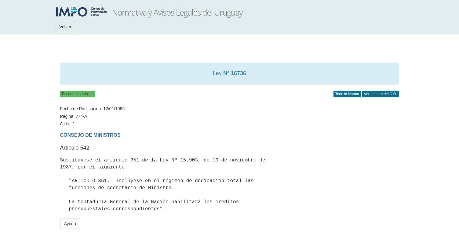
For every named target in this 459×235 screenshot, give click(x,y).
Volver (65, 26)
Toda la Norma (347, 94)
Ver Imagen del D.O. (380, 94)
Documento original (77, 94)
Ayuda (70, 223)
